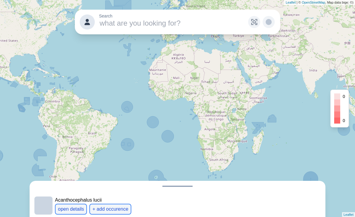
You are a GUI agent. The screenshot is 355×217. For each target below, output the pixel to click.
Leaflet (291, 2)
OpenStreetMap (313, 2)
